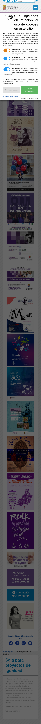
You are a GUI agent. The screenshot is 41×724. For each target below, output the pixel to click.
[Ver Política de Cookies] (11, 96)
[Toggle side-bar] (35, 7)
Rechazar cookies (11, 90)
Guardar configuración (29, 90)
